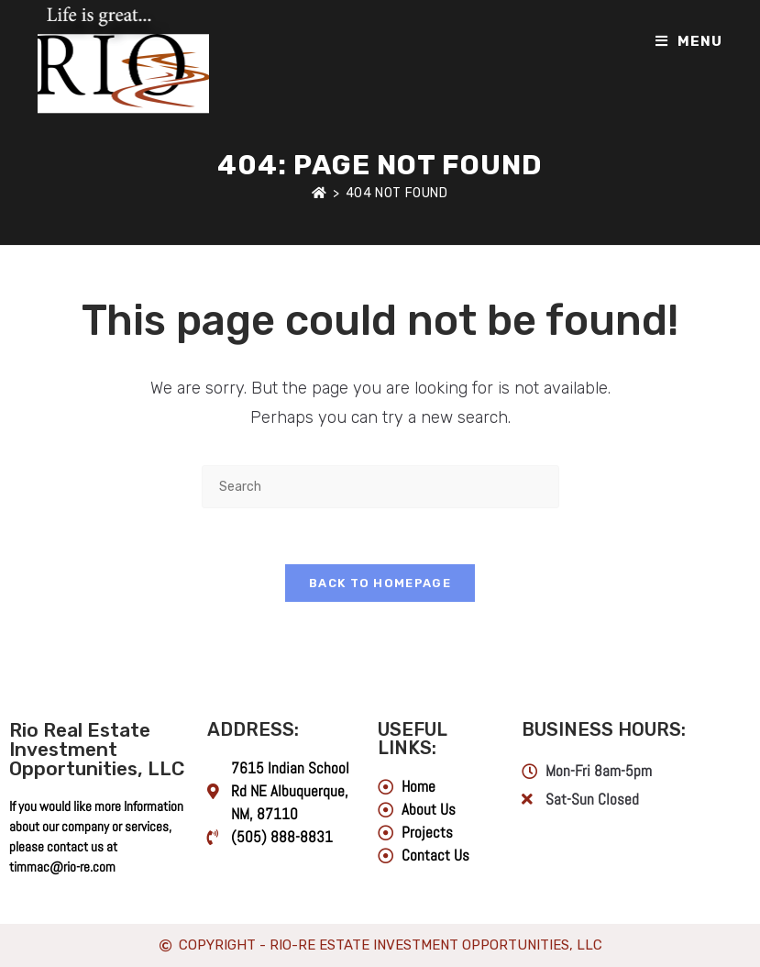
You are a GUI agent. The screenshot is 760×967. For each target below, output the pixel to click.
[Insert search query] (380, 486)
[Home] (319, 193)
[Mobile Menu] (688, 41)
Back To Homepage (380, 583)
